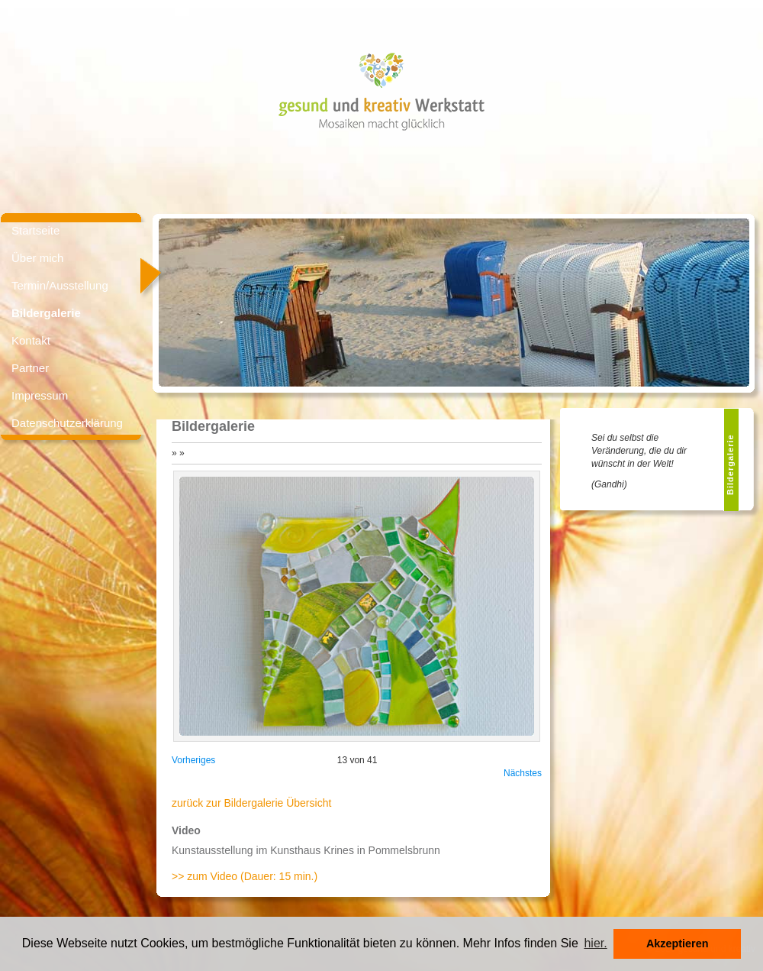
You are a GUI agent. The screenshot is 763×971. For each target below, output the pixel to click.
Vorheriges (193, 760)
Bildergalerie (46, 312)
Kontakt (30, 340)
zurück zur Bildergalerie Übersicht (251, 803)
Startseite (35, 230)
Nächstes (523, 773)
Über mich (37, 257)
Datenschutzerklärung (67, 422)
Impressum (39, 395)
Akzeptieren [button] (677, 943)
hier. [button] (595, 943)
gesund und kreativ (330, 106)
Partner (30, 367)
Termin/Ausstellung (59, 285)
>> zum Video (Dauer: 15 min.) (244, 876)
